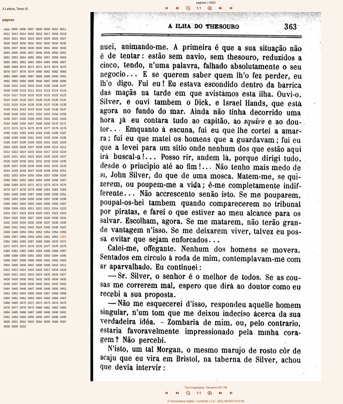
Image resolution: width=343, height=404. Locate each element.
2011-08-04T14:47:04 (230, 401)
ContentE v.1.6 (206, 401)
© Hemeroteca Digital (181, 401)
